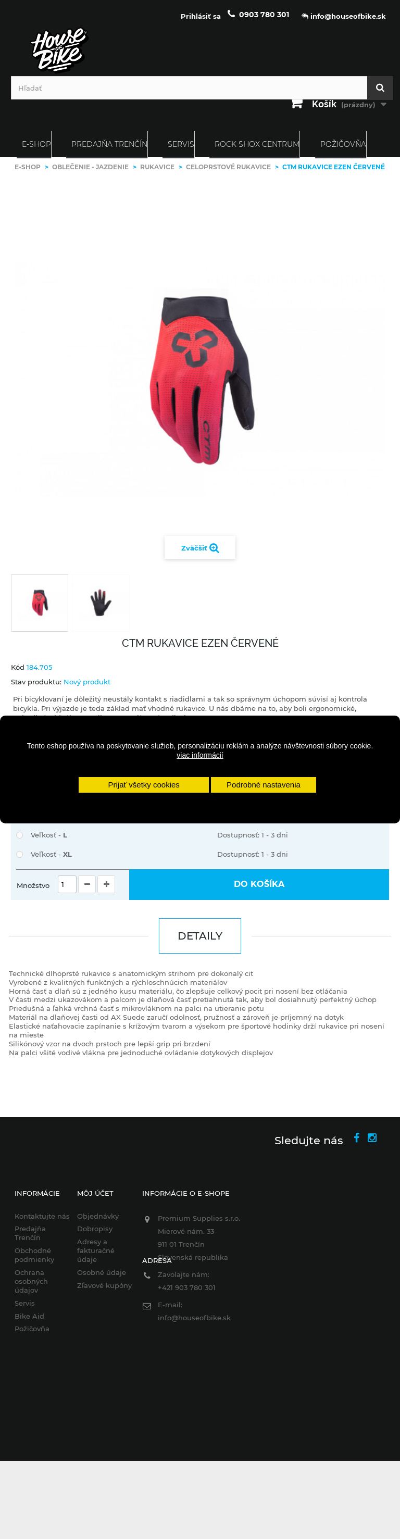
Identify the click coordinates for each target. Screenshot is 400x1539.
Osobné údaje (101, 1272)
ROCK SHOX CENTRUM (257, 144)
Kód (17, 667)
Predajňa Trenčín (109, 144)
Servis (181, 144)
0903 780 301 (264, 14)
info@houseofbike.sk (194, 1317)
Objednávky (98, 1216)
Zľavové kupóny (104, 1285)
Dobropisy (95, 1228)
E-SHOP (36, 144)
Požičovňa (343, 144)
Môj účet (95, 1193)
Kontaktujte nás (42, 1216)
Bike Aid (29, 1316)
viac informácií (200, 755)
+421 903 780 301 (187, 1287)
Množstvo (33, 885)
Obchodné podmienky (34, 1254)
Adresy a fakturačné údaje (96, 1250)
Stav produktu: (36, 682)
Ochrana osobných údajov (31, 1281)
